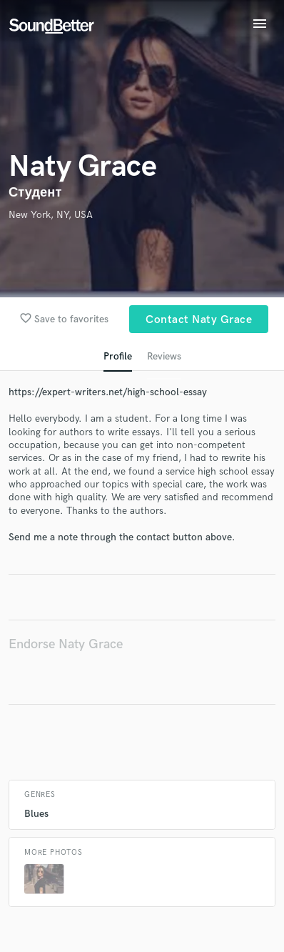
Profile (117, 356)
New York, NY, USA (51, 215)
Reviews (164, 356)
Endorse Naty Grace (66, 644)
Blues (36, 814)
